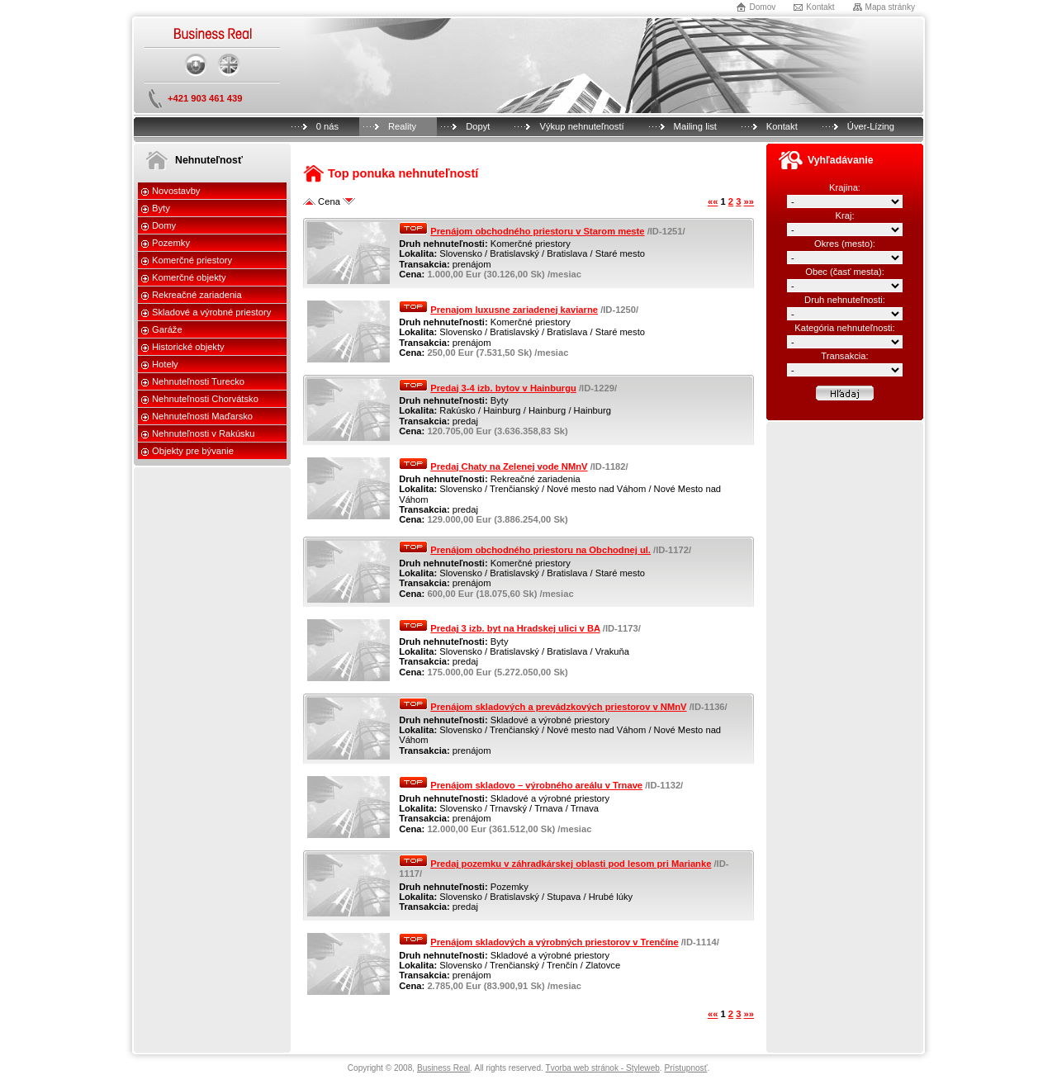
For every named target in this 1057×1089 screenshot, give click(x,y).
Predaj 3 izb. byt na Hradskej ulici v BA (515, 628)
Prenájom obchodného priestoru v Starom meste (537, 231)
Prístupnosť (685, 1067)
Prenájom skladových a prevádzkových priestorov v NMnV (558, 707)
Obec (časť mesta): (844, 272)
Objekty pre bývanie (193, 451)
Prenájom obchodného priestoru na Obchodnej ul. (540, 550)
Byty (161, 208)
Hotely (165, 364)
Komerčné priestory (192, 260)
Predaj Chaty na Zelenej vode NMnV (508, 466)
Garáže (167, 329)
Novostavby (176, 191)
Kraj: (844, 215)
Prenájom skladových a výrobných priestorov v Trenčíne (554, 942)
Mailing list (695, 126)
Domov (762, 7)
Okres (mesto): (844, 244)
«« (713, 201)
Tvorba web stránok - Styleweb (602, 1067)
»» (749, 201)
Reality (402, 126)
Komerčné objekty (189, 277)
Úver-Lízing (870, 126)
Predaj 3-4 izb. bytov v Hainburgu (503, 388)
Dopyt (478, 126)
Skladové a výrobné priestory (211, 312)
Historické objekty (188, 347)
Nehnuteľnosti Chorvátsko (205, 399)
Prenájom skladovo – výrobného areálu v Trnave (536, 785)
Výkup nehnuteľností (581, 126)
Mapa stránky (890, 7)
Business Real (443, 1067)
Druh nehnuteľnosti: (844, 300)
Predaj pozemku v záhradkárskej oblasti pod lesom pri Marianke (570, 864)
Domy (164, 225)
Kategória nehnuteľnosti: (844, 328)
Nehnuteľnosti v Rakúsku (203, 433)
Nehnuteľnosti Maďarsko (202, 416)
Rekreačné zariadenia (197, 295)
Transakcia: (844, 356)
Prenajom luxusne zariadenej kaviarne (514, 310)
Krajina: (844, 187)
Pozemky (171, 243)
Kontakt (820, 7)
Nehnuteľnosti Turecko (198, 381)
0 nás (327, 126)
